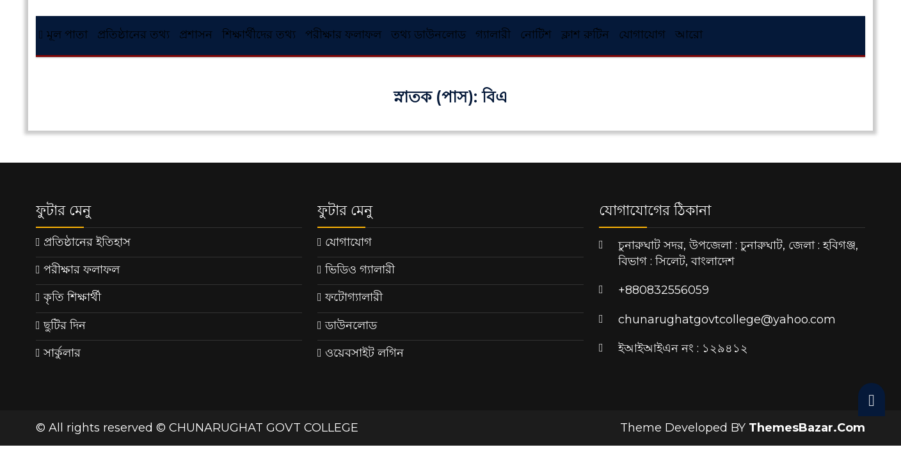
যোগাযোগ (642, 35)
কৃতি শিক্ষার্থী (72, 297)
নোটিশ (536, 35)
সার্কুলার (62, 353)
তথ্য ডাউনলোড (428, 35)
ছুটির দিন (65, 325)
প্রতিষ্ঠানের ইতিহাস (87, 242)
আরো (689, 35)
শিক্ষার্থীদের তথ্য (259, 35)
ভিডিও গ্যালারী (360, 270)
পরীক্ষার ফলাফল (343, 35)
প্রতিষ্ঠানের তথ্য (133, 35)
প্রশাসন (195, 35)
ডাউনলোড (351, 325)
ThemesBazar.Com (807, 428)
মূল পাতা (63, 35)
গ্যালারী (493, 35)
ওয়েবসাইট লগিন (364, 353)
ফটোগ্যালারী (354, 297)
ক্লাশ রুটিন (585, 35)
